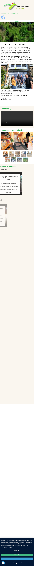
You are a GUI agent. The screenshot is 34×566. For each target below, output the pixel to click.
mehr (17, 558)
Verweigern (17, 551)
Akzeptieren (17, 554)
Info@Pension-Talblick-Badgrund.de (10, 13)
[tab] (5, 154)
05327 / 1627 (6, 12)
